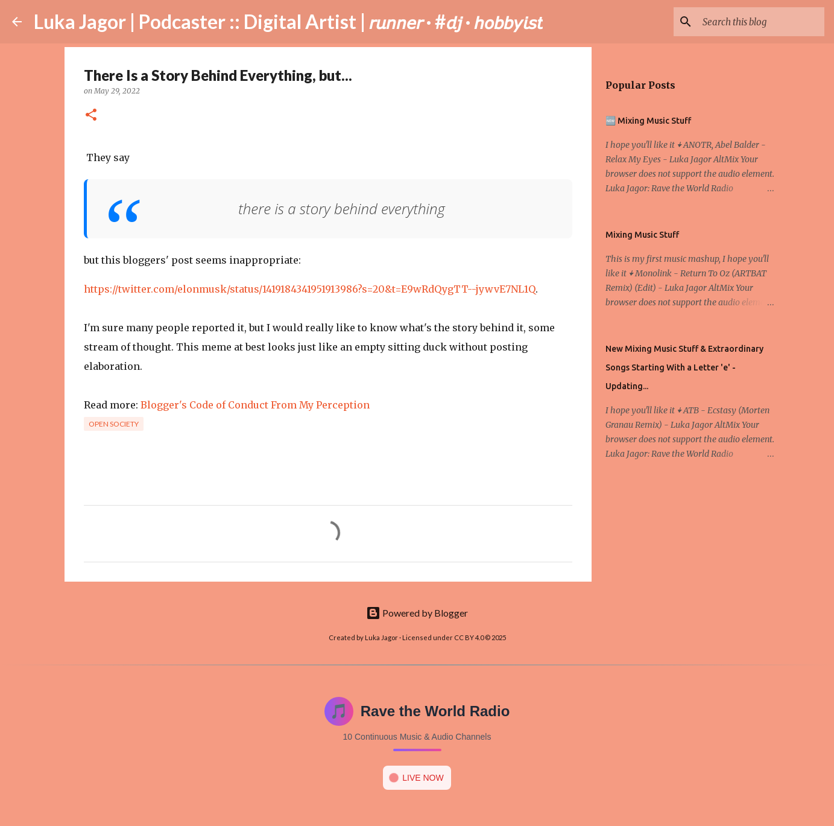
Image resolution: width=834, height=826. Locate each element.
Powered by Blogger (417, 612)
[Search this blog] (761, 21)
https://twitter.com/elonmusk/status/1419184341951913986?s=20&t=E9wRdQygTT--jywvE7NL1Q (309, 289)
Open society (114, 423)
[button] (91, 115)
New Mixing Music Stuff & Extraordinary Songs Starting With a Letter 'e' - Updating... (684, 367)
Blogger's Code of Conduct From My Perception (255, 405)
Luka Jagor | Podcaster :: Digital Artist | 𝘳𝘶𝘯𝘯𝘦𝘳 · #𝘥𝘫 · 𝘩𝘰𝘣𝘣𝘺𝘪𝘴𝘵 (288, 21)
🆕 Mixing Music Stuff (648, 120)
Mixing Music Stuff (642, 235)
